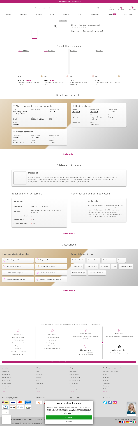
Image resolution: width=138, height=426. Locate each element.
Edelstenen (23, 15)
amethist (38, 377)
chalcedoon (39, 389)
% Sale (114, 286)
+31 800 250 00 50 (87, 353)
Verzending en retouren (18, 352)
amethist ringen (74, 375)
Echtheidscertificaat (18, 337)
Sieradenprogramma (52, 343)
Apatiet (105, 380)
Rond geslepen (18, 162)
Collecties (39, 15)
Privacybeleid (28, 419)
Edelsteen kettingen (109, 280)
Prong (110, 137)
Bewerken (69, 421)
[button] (111, 8)
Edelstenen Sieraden (78, 280)
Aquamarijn (106, 383)
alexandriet (39, 375)
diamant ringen (6, 377)
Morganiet (76, 132)
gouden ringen (6, 380)
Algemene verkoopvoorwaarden (11, 419)
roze (74, 144)
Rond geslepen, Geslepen (96, 138)
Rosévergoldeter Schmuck (97, 293)
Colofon (37, 419)
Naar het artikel (68, 174)
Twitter (105, 402)
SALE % (80, 15)
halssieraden (6, 389)
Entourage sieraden (126, 286)
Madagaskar (94, 144)
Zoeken (98, 8)
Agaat (105, 375)
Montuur (16, 144)
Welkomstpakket (19, 340)
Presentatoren (52, 340)
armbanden (5, 372)
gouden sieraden (7, 383)
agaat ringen (73, 372)
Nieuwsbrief (52, 346)
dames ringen (6, 375)
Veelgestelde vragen (18, 354)
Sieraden (9, 15)
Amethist (106, 377)
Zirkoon (16, 157)
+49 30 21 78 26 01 (87, 355)
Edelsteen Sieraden (93, 280)
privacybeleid (68, 413)
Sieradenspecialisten (52, 337)
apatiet (38, 380)
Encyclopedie (95, 15)
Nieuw (52, 15)
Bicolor (15, 139)
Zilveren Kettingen (91, 286)
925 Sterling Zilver (37, 139)
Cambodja (52, 162)
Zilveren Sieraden (77, 286)
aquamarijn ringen (75, 377)
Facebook (110, 402)
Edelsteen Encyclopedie (110, 372)
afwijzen (61, 411)
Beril (104, 389)
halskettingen (6, 386)
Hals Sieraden (105, 286)
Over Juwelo (128, 15)
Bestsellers (66, 15)
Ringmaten (18, 346)
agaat (37, 372)
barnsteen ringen (74, 380)
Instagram (115, 402)
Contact (45, 419)
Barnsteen (106, 386)
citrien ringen (73, 383)
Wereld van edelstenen (51, 349)
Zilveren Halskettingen (78, 293)
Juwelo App (18, 349)
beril (37, 386)
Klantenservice (18, 334)
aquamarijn (39, 383)
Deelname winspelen (18, 343)
